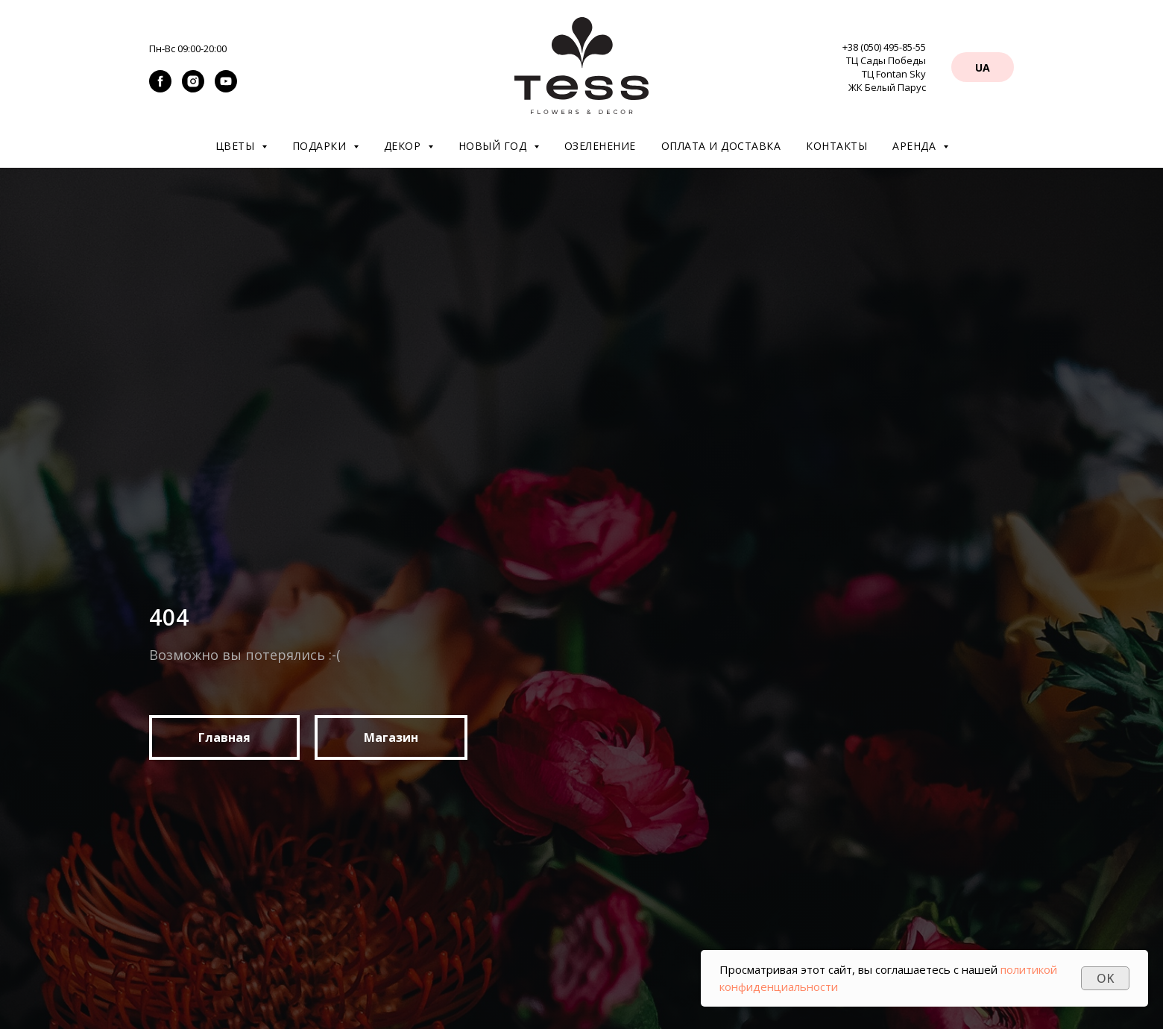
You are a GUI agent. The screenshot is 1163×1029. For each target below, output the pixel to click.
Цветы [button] (236, 146)
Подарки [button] (321, 146)
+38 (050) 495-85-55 (884, 47)
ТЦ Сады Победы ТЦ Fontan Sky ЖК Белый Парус (886, 74)
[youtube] (226, 88)
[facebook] (160, 88)
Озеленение (600, 146)
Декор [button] (404, 146)
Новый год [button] (494, 146)
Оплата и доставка (721, 146)
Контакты (836, 146)
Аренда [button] (915, 146)
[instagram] (193, 88)
